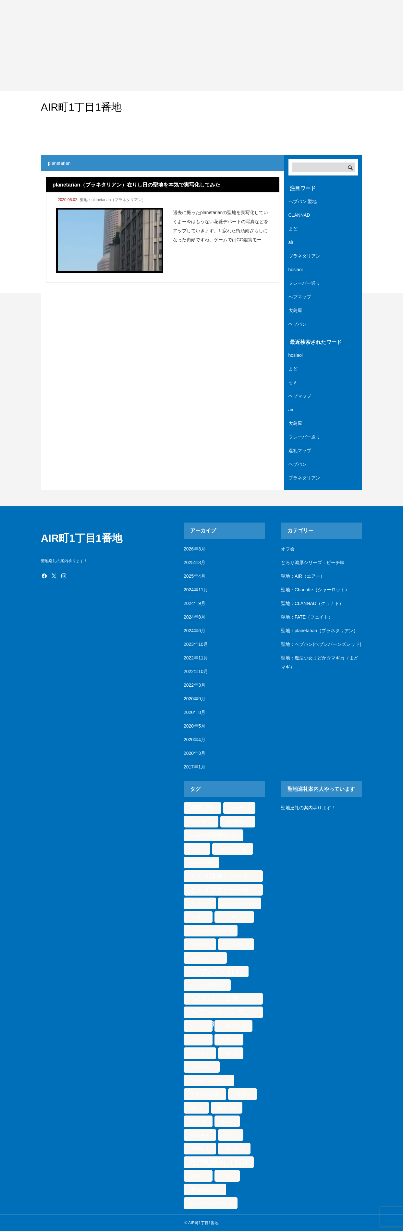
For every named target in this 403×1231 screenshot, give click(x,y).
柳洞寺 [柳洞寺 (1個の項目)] (198, 1121)
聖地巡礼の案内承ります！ (308, 807)
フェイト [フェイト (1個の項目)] (200, 944)
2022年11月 (196, 657)
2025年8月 (194, 562)
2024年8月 (194, 617)
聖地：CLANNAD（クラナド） (312, 603)
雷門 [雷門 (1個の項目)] (227, 1176)
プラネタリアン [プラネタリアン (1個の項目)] (205, 958)
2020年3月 (194, 753)
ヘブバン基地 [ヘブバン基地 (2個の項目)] (207, 985)
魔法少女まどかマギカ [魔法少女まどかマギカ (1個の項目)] (210, 1203)
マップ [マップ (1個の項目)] (198, 1026)
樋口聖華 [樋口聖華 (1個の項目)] (200, 1135)
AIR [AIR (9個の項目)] (202, 807)
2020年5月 (194, 726)
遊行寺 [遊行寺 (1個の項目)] (198, 1176)
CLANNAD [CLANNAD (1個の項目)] (238, 822)
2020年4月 (194, 739)
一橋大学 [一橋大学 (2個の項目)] (233, 1026)
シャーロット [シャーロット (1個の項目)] (234, 917)
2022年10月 (196, 671)
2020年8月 (194, 712)
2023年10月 (196, 644)
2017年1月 (194, 766)
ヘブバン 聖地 (302, 201)
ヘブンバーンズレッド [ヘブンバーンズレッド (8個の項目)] (221, 1013)
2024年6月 (194, 630)
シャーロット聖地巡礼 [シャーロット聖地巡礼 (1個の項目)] (210, 931)
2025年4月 (194, 576)
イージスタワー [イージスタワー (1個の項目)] (240, 903)
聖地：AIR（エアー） (303, 576)
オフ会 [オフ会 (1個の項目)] (198, 917)
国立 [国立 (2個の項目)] (229, 1039)
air (291, 242)
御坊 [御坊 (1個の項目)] (196, 1108)
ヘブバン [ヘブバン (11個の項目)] (216, 971)
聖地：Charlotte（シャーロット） (315, 589)
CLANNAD (299, 215)
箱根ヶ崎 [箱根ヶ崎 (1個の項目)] (234, 1149)
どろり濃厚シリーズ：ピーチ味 (313, 562)
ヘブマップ (299, 296)
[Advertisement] (194, 45)
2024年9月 (194, 603)
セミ (293, 382)
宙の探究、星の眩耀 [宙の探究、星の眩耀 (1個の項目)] (208, 1080)
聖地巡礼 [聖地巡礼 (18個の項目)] (218, 1162)
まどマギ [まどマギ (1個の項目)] (200, 903)
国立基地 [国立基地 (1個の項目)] (200, 1053)
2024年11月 (196, 589)
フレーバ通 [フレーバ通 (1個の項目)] (236, 944)
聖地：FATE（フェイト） (307, 617)
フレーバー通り (304, 283)
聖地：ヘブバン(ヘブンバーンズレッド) (321, 644)
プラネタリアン (304, 256)
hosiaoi (295, 269)
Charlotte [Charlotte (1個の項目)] (239, 808)
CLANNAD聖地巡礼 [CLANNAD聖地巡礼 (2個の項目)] (213, 835)
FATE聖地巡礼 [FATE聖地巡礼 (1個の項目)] (233, 849)
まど (293, 228)
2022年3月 (194, 685)
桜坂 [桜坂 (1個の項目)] (227, 1121)
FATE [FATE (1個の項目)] (197, 849)
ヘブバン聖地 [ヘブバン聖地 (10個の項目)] (215, 999)
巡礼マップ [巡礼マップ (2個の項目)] (205, 1094)
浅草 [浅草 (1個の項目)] (231, 1135)
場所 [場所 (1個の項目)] (231, 1053)
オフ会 (288, 548)
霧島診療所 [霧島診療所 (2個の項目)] (205, 1189)
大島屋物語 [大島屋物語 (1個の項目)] (201, 1067)
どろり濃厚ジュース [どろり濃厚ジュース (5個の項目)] (219, 877)
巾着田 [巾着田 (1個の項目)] (242, 1094)
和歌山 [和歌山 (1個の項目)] (198, 1040)
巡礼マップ (299, 450)
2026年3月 (194, 548)
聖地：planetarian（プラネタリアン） (113, 200)
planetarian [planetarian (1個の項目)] (201, 862)
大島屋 (295, 310)
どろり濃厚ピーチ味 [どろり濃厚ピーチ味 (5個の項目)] (219, 891)
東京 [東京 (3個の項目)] (226, 1108)
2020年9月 (194, 698)
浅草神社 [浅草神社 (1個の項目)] (200, 1149)
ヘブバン (297, 324)
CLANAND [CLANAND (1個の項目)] (201, 822)
